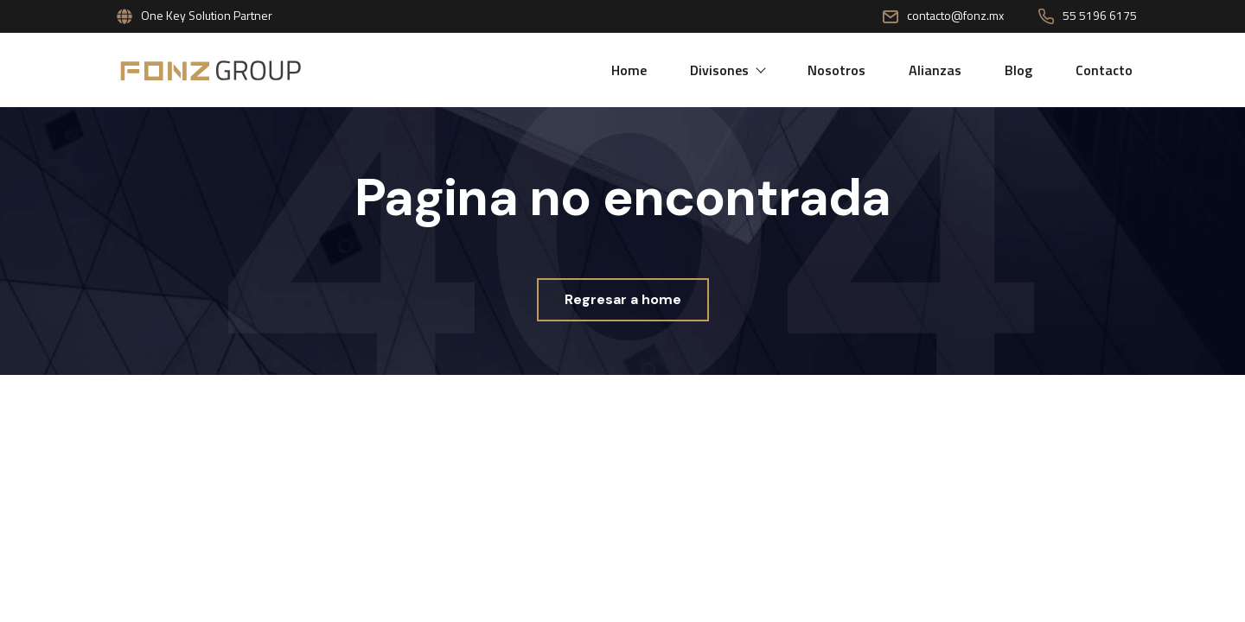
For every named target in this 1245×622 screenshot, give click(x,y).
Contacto (1104, 70)
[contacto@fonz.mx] (890, 16)
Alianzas (935, 70)
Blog (1018, 70)
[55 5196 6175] (1046, 16)
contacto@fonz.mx (955, 15)
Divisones (727, 70)
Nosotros (836, 70)
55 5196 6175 (1100, 15)
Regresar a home (623, 299)
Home (629, 70)
